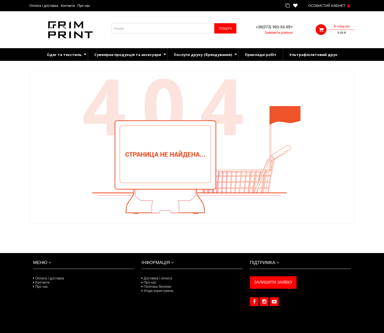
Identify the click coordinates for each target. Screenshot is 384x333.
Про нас (83, 6)
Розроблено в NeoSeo (191, 327)
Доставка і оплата (157, 278)
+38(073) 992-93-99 (274, 27)
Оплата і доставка (43, 6)
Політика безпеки (156, 287)
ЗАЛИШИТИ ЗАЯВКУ (273, 282)
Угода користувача (157, 291)
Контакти (68, 6)
